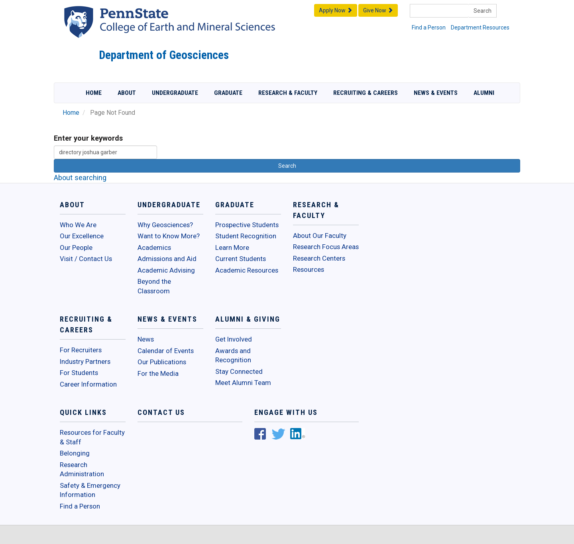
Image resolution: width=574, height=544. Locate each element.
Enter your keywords (88, 138)
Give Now (378, 10)
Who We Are (78, 225)
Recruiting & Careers (365, 92)
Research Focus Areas (326, 247)
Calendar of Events (166, 351)
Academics (154, 247)
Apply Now (335, 10)
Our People (76, 247)
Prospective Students (247, 225)
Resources (308, 269)
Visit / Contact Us (86, 259)
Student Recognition (245, 236)
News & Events (436, 92)
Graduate (228, 92)
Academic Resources (246, 270)
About (127, 92)
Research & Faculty (287, 92)
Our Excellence (82, 236)
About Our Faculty (319, 236)
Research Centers (319, 258)
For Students (79, 373)
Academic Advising (166, 270)
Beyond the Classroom (154, 286)
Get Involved (233, 339)
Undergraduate (175, 92)
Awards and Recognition (233, 355)
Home (94, 92)
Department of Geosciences (164, 55)
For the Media (158, 373)
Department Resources (480, 27)
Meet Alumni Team (243, 383)
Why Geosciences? (165, 225)
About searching (80, 177)
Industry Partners (85, 361)
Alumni (484, 92)
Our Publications (162, 362)
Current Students (240, 259)
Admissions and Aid (167, 259)
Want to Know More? (169, 236)
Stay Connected (239, 371)
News (146, 339)
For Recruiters (81, 350)
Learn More (232, 247)
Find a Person (429, 27)
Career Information (88, 384)
